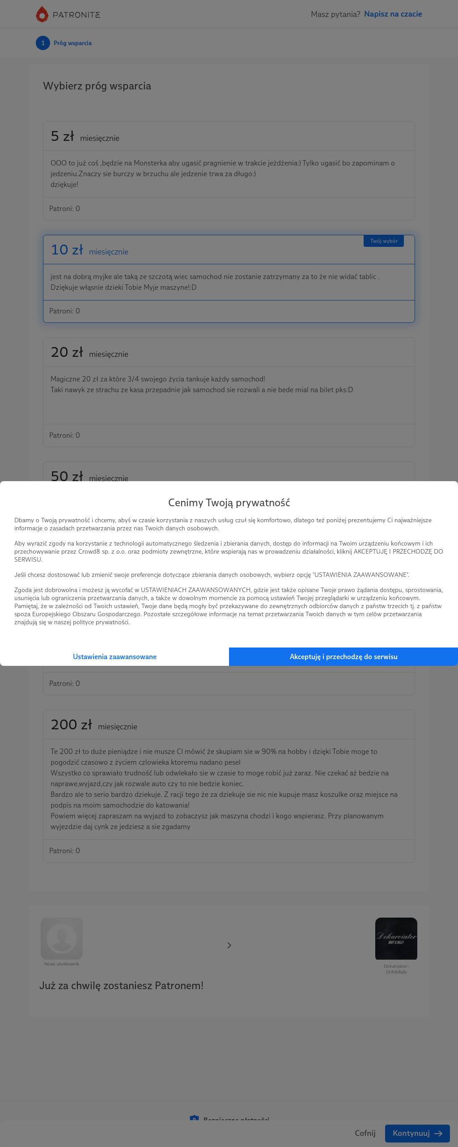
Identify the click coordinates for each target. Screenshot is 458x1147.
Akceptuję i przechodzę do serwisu (344, 656)
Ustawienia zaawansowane (115, 656)
